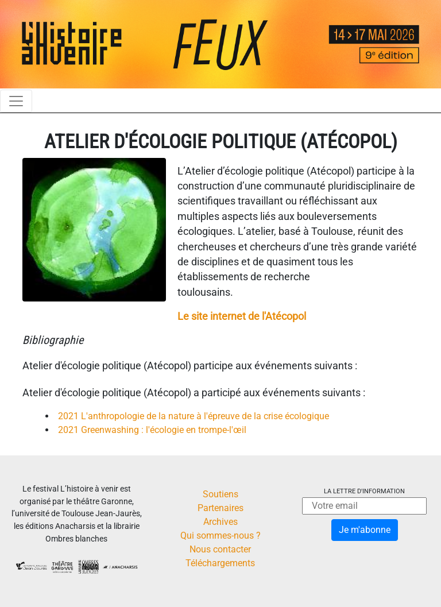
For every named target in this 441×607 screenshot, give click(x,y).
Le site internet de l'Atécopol (241, 316)
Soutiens (220, 494)
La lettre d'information (364, 491)
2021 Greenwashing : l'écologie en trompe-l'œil (152, 429)
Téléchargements (220, 563)
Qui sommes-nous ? (220, 535)
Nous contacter (220, 549)
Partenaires (220, 507)
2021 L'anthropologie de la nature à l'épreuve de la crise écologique (193, 416)
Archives (220, 521)
